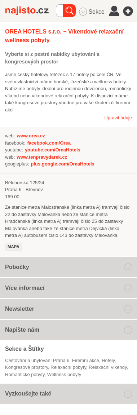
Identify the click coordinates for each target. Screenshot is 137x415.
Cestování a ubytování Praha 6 (37, 360)
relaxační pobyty (68, 367)
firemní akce (85, 360)
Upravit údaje (118, 117)
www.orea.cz (31, 135)
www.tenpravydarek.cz (42, 157)
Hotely (108, 360)
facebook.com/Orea (49, 143)
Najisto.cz (30, 10)
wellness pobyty (64, 374)
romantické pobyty (25, 374)
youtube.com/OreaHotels (52, 150)
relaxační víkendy (108, 367)
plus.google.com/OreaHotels (62, 164)
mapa (13, 246)
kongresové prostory (26, 367)
